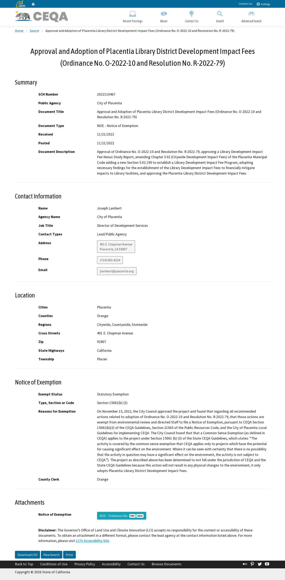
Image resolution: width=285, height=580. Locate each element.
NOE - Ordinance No (122, 516)
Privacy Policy (84, 564)
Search (220, 16)
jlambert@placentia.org (117, 271)
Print (69, 555)
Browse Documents (166, 564)
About (163, 16)
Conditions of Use (53, 564)
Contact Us (245, 4)
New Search (52, 555)
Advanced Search (251, 16)
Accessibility (111, 564)
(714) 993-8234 (110, 260)
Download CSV (27, 555)
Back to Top (24, 564)
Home (19, 31)
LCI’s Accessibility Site (92, 541)
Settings (263, 4)
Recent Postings (132, 16)
